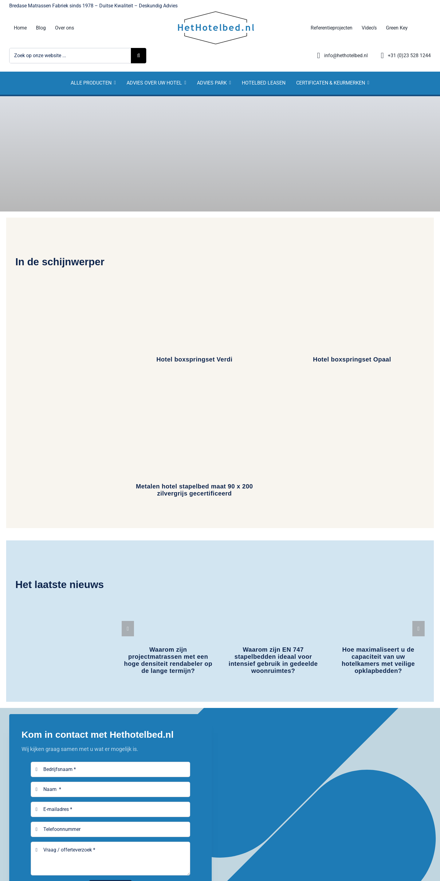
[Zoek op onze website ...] (70, 55)
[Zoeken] (138, 55)
